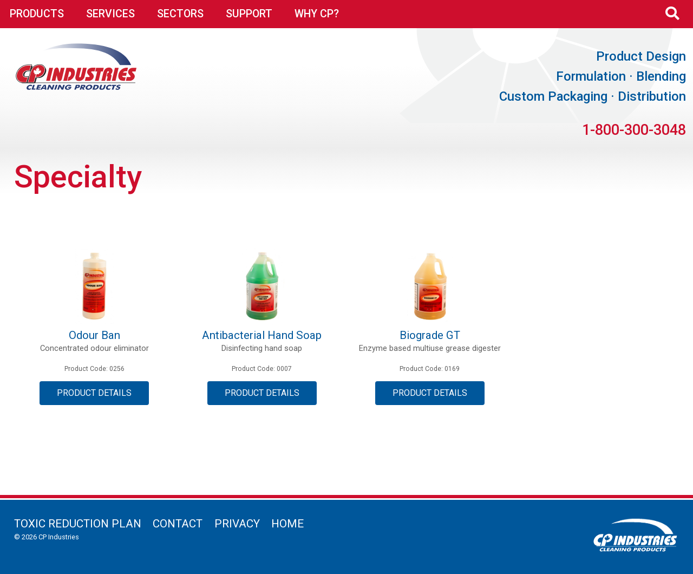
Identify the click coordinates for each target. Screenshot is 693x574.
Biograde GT (430, 335)
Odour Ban (94, 335)
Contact (177, 523)
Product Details (94, 393)
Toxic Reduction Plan (77, 523)
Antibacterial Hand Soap (262, 335)
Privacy (237, 523)
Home (287, 523)
